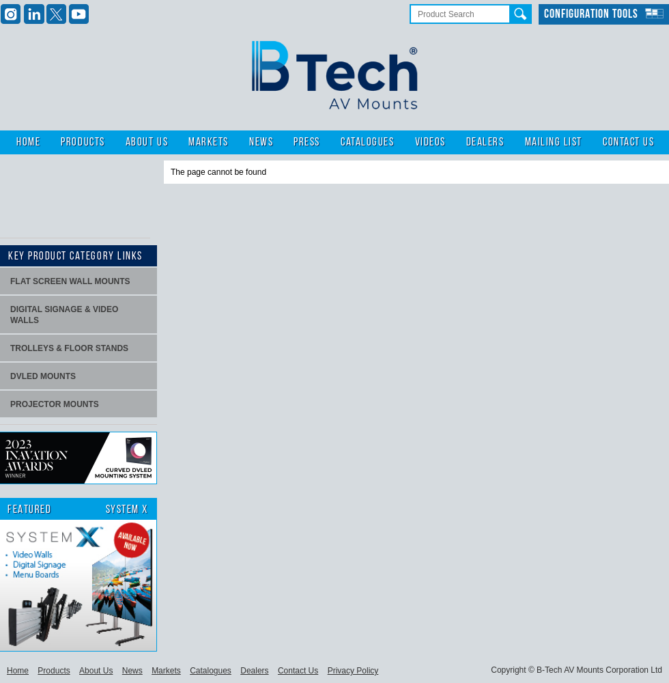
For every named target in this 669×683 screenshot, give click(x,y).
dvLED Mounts (43, 376)
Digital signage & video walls (64, 315)
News (261, 142)
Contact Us (628, 142)
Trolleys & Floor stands (69, 348)
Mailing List (553, 142)
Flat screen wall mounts (70, 281)
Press (307, 142)
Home (28, 142)
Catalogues (367, 142)
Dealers (485, 142)
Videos (430, 142)
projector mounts (54, 404)
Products (82, 142)
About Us (147, 142)
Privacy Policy (353, 670)
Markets (208, 142)
